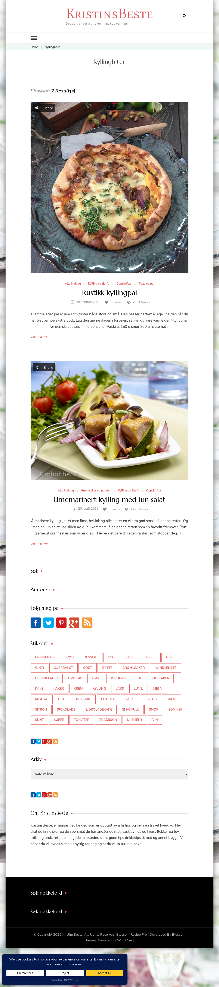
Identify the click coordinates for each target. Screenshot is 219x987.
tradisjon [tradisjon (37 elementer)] (108, 720)
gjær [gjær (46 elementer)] (39, 668)
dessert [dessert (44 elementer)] (91, 657)
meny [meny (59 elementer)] (157, 688)
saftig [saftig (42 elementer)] (151, 699)
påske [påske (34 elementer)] (130, 699)
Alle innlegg (73, 283)
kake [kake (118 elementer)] (39, 688)
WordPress (125, 940)
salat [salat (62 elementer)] (172, 699)
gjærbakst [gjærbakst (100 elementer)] (63, 668)
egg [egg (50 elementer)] (111, 657)
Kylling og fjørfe (98, 283)
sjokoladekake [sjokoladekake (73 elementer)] (98, 709)
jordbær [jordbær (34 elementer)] (119, 678)
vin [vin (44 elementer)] (155, 720)
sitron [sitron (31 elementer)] (41, 709)
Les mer (36, 336)
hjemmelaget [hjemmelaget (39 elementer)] (46, 678)
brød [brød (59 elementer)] (69, 657)
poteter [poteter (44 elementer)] (108, 699)
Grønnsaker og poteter (96, 490)
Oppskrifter (123, 283)
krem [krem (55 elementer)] (78, 688)
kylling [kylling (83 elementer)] (99, 688)
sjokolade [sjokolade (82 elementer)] (66, 709)
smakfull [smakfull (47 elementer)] (130, 709)
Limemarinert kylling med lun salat (109, 499)
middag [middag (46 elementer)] (41, 699)
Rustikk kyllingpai (109, 292)
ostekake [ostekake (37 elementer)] (82, 699)
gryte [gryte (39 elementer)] (107, 668)
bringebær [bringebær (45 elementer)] (45, 657)
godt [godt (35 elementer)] (87, 668)
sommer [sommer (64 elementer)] (175, 709)
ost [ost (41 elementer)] (61, 699)
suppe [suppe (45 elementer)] (59, 720)
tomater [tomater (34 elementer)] (81, 720)
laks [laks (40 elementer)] (120, 688)
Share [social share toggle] (44, 108)
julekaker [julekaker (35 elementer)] (160, 678)
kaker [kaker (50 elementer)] (58, 688)
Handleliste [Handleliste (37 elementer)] (165, 668)
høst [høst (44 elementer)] (96, 678)
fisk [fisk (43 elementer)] (169, 657)
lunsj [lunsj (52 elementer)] (139, 688)
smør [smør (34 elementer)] (153, 709)
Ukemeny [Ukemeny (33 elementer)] (134, 720)
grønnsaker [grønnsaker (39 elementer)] (133, 668)
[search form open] (184, 16)
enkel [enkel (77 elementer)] (129, 657)
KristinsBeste (109, 13)
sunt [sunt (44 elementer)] (39, 720)
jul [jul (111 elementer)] (139, 678)
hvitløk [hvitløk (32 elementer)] (75, 678)
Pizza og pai (146, 283)
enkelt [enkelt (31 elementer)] (150, 657)
